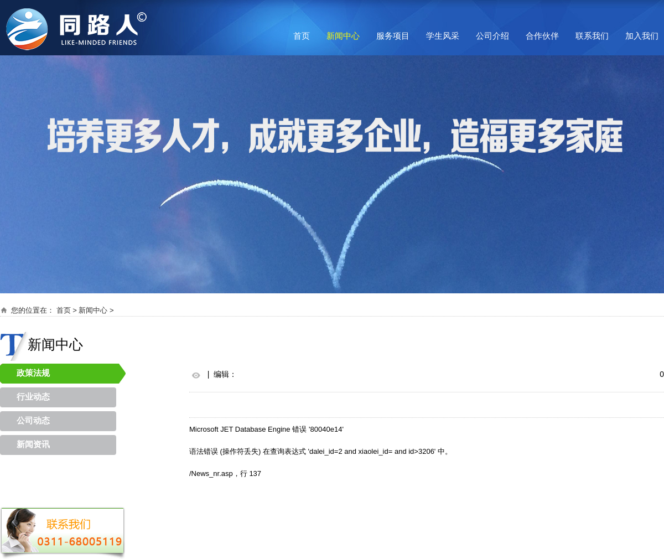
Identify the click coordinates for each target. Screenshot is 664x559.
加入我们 (641, 35)
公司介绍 (492, 35)
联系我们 (592, 35)
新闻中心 (343, 35)
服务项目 (392, 35)
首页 (301, 35)
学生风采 (442, 35)
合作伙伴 (542, 35)
